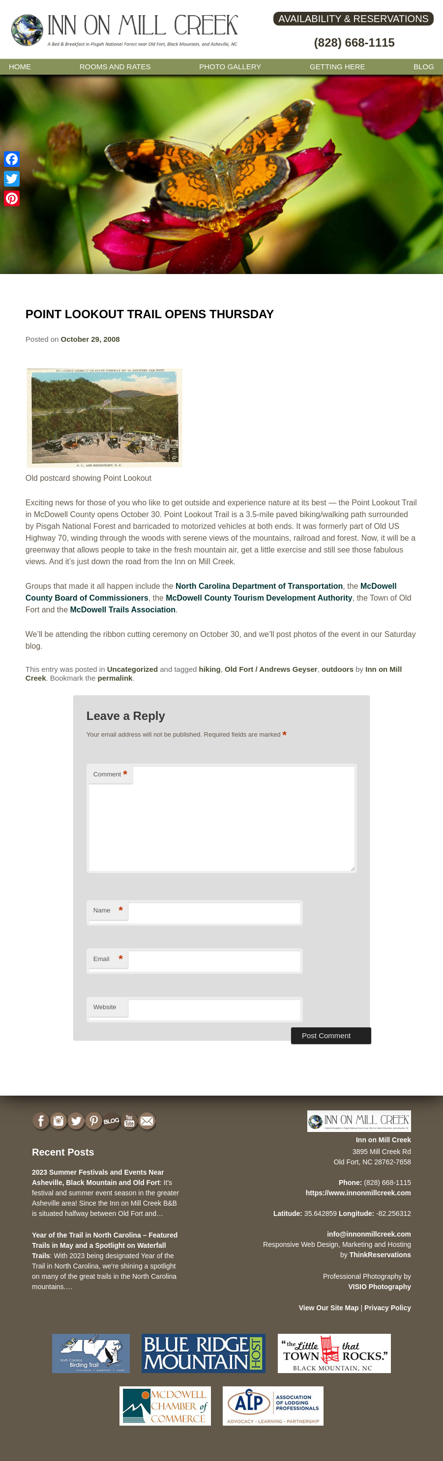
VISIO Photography (379, 1287)
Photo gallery (230, 66)
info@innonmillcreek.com (369, 1234)
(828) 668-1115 (354, 42)
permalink (115, 678)
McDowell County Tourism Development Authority (259, 598)
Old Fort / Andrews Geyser (271, 669)
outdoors (338, 669)
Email (108, 959)
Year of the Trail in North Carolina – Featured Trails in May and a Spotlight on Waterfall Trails (104, 1245)
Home (20, 66)
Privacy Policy (387, 1308)
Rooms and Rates (115, 66)
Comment (110, 775)
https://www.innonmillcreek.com (358, 1193)
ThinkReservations (380, 1255)
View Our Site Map (329, 1308)
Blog (423, 66)
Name (108, 911)
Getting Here (337, 66)
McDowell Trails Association (123, 610)
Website (105, 1007)
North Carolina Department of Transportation (259, 586)
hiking (210, 669)
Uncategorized (132, 669)
